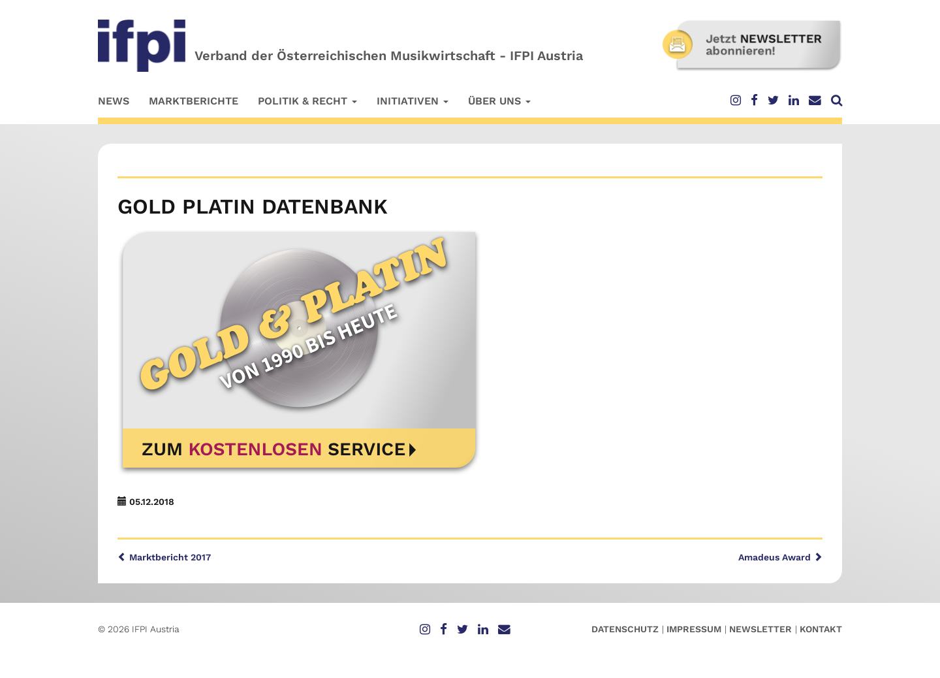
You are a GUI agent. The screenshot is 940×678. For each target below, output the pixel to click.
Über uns (499, 101)
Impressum (693, 629)
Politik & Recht (307, 101)
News (113, 101)
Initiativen (412, 101)
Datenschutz (625, 629)
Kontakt (821, 629)
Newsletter (760, 629)
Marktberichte (193, 101)
